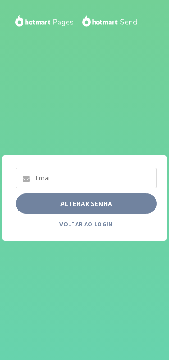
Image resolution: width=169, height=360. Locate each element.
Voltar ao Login (86, 224)
